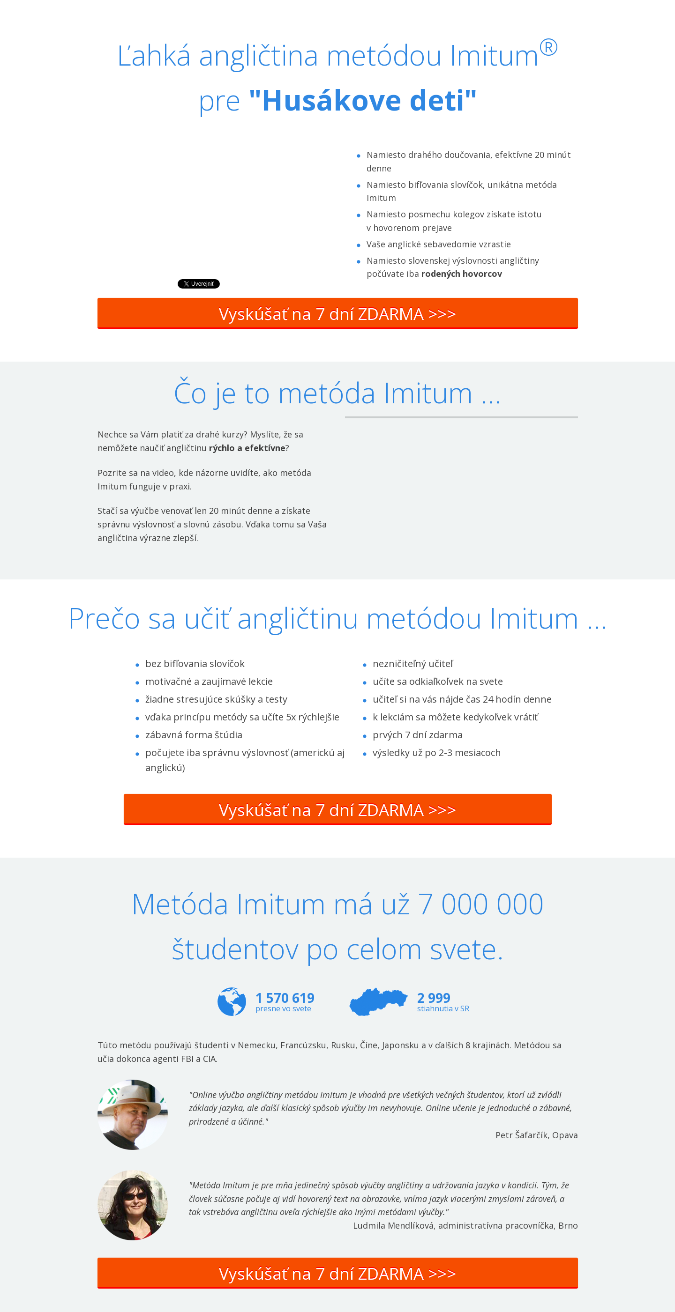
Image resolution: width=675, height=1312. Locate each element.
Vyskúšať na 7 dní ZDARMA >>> (337, 314)
